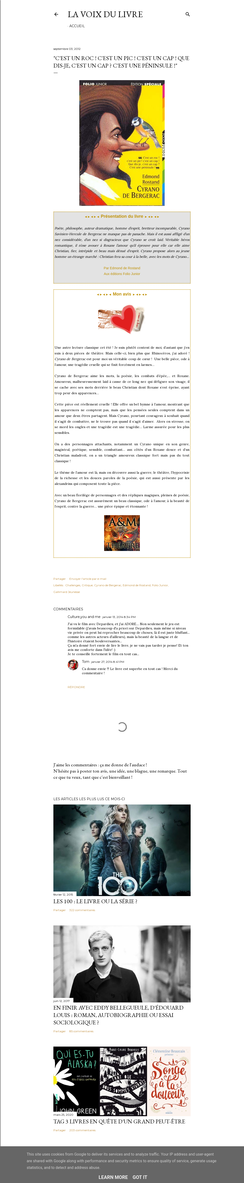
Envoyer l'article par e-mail (87, 579)
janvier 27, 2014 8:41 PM (107, 662)
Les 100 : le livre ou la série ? (95, 901)
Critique (87, 585)
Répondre (76, 687)
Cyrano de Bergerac (107, 585)
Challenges (72, 585)
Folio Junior (160, 585)
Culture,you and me (84, 617)
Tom (85, 661)
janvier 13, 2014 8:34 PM (119, 617)
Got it (140, 1177)
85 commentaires (81, 1031)
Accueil (77, 26)
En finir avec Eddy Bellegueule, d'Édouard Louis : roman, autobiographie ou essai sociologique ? (118, 1015)
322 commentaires (82, 910)
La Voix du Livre (105, 14)
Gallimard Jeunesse (66, 592)
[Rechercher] (188, 13)
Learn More (113, 1177)
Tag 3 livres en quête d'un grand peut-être (119, 1121)
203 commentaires (82, 1130)
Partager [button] (59, 579)
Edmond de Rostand (137, 585)
